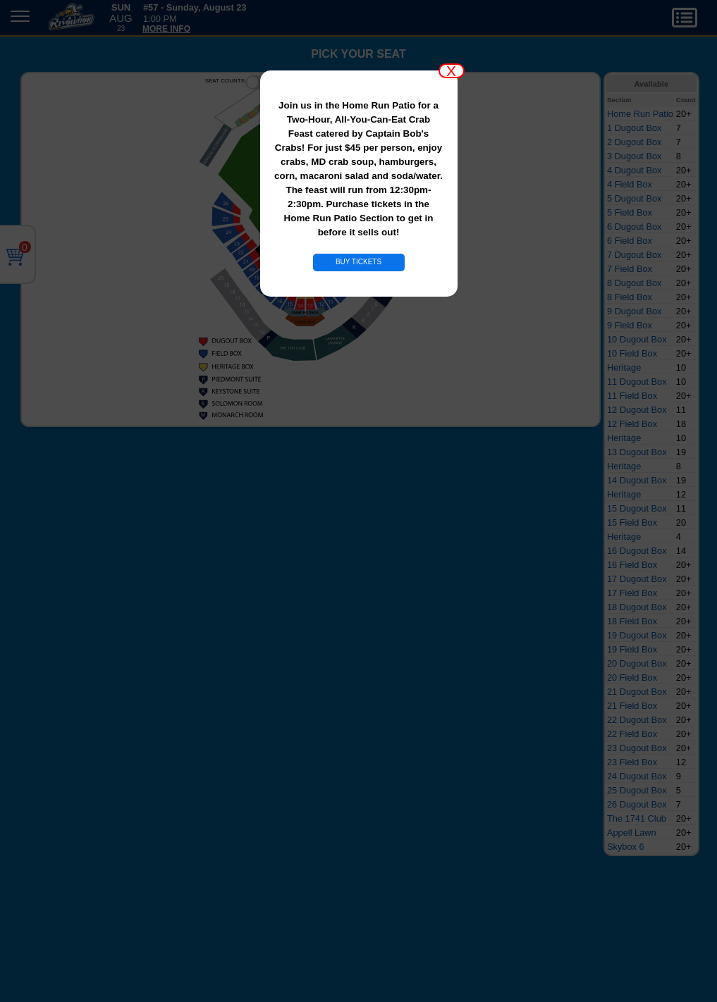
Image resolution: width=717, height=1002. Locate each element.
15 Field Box (632, 522)
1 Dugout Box (634, 128)
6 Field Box (629, 240)
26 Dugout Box (637, 804)
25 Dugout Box (637, 790)
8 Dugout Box (634, 283)
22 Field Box (632, 734)
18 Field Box (632, 621)
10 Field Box (632, 353)
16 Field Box (632, 564)
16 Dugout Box (637, 550)
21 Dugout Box (637, 691)
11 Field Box (632, 395)
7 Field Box (629, 269)
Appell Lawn (631, 832)
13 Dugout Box (637, 452)
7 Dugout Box (634, 254)
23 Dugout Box (637, 748)
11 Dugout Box (637, 381)
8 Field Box (629, 297)
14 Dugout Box (637, 480)
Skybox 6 (625, 846)
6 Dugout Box (634, 226)
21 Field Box (632, 705)
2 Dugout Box (634, 142)
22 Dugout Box (637, 720)
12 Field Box (632, 424)
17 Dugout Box (637, 579)
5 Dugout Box (634, 198)
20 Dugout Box (637, 663)
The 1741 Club (636, 818)
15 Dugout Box (637, 508)
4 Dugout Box (634, 170)
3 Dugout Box (634, 156)
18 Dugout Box (637, 607)
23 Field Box (632, 762)
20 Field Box (632, 677)
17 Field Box (632, 593)
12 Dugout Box (637, 409)
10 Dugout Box (637, 339)
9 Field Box (629, 325)
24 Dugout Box (637, 776)
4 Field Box (629, 184)
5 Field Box (629, 212)
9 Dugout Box (634, 311)
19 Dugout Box (637, 635)
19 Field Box (632, 649)
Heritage (624, 367)
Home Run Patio (640, 114)
